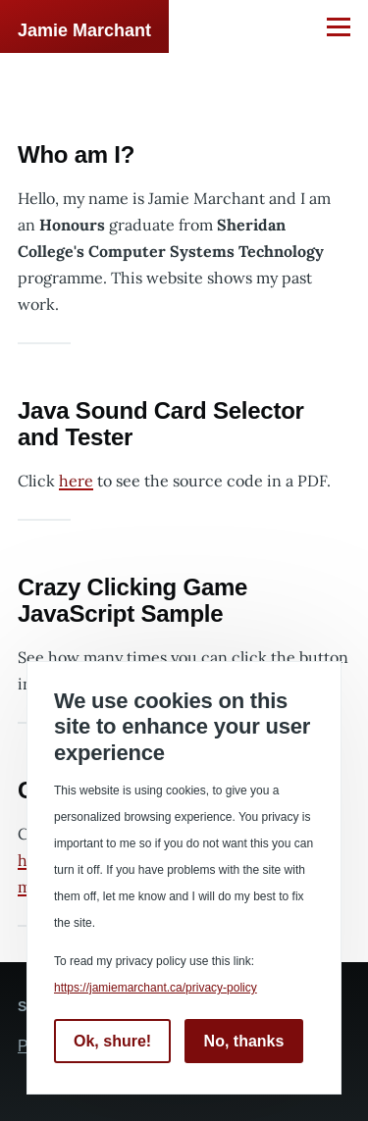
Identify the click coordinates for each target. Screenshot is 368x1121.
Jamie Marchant (84, 30)
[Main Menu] (338, 26)
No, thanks (244, 1041)
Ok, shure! (112, 1041)
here (76, 480)
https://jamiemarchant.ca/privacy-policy (155, 987)
